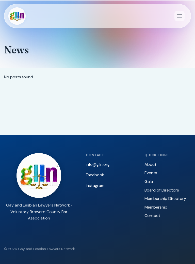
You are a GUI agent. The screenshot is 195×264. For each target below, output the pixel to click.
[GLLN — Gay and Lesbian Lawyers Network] (17, 16)
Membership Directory (165, 198)
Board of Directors (161, 190)
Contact (152, 215)
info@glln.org (98, 164)
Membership (155, 207)
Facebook (95, 175)
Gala (148, 181)
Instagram (95, 185)
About (150, 164)
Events (150, 172)
